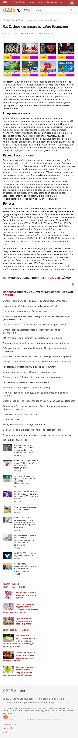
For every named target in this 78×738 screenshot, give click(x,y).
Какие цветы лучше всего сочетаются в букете (26, 595)
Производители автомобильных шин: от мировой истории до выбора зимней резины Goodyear (25, 522)
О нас (5, 732)
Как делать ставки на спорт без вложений (25, 311)
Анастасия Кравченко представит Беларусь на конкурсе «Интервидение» (25, 480)
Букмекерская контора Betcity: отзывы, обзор (27, 387)
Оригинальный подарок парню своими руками (24, 621)
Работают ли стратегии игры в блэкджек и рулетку (29, 367)
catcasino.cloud (28, 163)
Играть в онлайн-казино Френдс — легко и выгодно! (30, 372)
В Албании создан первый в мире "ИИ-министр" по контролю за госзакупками (26, 464)
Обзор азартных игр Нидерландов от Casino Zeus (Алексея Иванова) (39, 401)
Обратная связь (10, 724)
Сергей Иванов (26, 34)
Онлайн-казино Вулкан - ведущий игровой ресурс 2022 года (35, 301)
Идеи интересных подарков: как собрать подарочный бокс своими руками (20, 608)
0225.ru (6, 709)
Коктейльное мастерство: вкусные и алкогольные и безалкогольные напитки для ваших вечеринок (20, 641)
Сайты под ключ (11, 419)
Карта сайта (8, 728)
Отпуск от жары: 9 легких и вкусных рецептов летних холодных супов (19, 656)
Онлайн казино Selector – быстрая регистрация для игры (33, 377)
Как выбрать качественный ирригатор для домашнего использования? (26, 567)
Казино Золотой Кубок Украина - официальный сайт (30, 306)
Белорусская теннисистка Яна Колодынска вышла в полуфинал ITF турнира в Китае (26, 495)
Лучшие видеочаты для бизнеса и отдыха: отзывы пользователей (37, 435)
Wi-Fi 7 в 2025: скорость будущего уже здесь (25, 554)
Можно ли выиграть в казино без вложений (26, 382)
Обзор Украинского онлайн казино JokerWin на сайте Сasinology (37, 361)
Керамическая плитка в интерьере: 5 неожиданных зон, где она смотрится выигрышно (25, 540)
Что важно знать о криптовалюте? (20, 414)
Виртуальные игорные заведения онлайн (24, 424)
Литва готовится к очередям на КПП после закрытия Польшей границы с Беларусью (25, 449)
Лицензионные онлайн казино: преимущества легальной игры (36, 343)
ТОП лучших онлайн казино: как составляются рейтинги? (33, 338)
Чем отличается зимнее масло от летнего (25, 508)
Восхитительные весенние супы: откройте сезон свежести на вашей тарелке (18, 671)
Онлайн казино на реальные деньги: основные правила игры (35, 324)
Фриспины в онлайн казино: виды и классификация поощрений (37, 356)
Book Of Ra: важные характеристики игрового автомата (32, 429)
